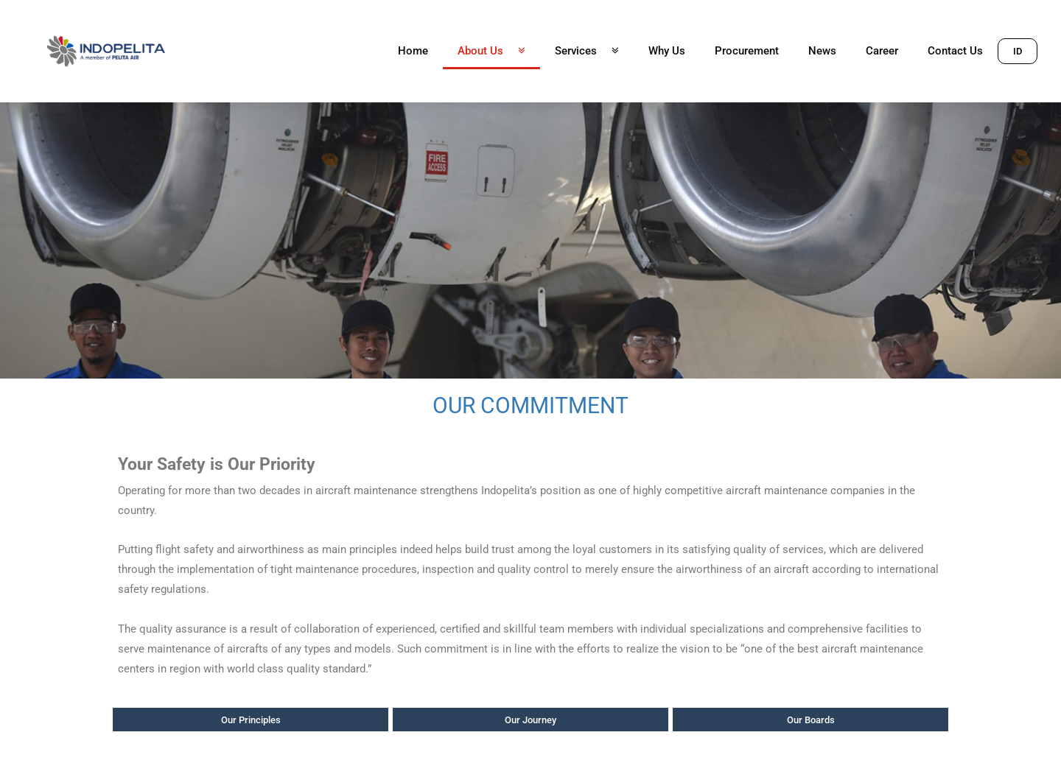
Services (587, 51)
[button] (1017, 50)
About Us (491, 51)
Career (882, 50)
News (822, 50)
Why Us (666, 50)
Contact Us (955, 50)
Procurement (747, 50)
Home (413, 50)
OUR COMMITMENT (530, 405)
